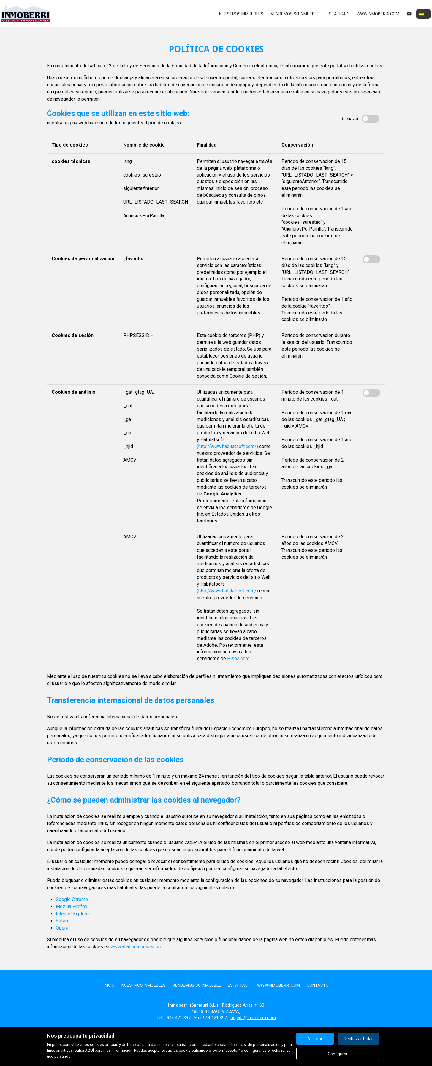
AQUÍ (89, 1050)
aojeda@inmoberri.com (253, 1017)
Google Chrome (72, 899)
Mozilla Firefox (71, 906)
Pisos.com (238, 658)
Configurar (338, 1053)
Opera (62, 928)
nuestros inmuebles (241, 14)
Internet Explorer (73, 913)
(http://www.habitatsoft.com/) (227, 446)
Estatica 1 (338, 14)
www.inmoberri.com (378, 14)
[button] (423, 14)
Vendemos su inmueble (295, 14)
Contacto (318, 985)
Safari (62, 921)
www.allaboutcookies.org (136, 946)
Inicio (109, 985)
